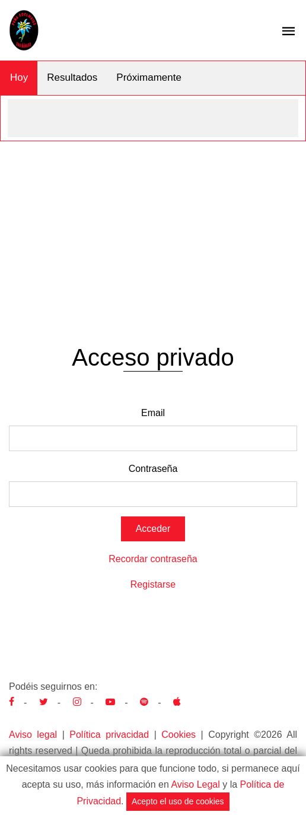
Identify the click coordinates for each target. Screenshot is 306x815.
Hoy (19, 77)
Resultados (72, 77)
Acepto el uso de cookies (178, 801)
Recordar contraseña (153, 559)
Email (153, 413)
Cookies (178, 735)
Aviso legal (33, 735)
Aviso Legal (195, 784)
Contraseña (153, 469)
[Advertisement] (153, 230)
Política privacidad (109, 735)
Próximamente (148, 77)
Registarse (153, 584)
